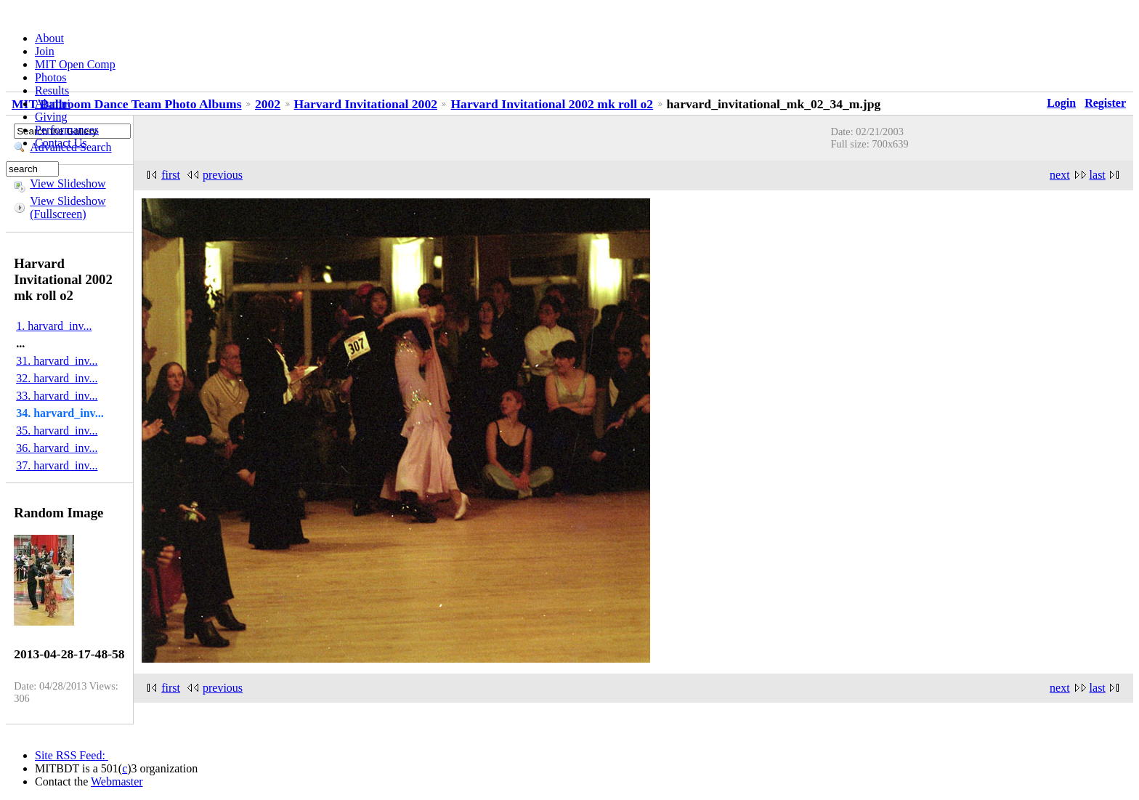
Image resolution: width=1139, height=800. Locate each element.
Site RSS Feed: (71, 755)
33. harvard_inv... (56, 395)
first (170, 688)
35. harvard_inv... (56, 430)
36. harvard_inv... (56, 448)
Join (44, 51)
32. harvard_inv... (56, 378)
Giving (51, 116)
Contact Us (61, 143)
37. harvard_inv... (56, 465)
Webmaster (117, 781)
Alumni (52, 103)
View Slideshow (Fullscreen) (67, 207)
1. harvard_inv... (54, 326)
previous (223, 688)
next (1060, 175)
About (49, 38)
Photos (51, 77)
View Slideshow (67, 183)
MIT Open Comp (75, 64)
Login (1061, 103)
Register (1105, 103)
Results (52, 90)
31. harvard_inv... (56, 361)
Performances (67, 130)
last (1098, 175)
